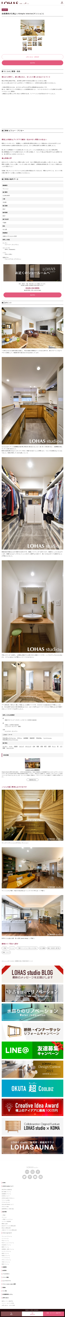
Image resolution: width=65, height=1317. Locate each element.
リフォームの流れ (6, 1200)
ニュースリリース (6, 1280)
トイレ (10, 746)
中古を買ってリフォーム (9, 738)
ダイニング (28, 746)
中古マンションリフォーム (8, 1242)
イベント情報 (5, 1277)
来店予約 (32, 63)
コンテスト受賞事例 (6, 1221)
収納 (4, 748)
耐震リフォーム (5, 1247)
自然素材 (25, 738)
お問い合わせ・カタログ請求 (8, 1305)
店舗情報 (4, 1267)
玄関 (49, 746)
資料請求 (32, 1313)
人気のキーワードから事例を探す (9, 1230)
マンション (11, 948)
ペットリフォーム (6, 1257)
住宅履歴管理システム (7, 1294)
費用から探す (5, 1223)
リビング (21, 746)
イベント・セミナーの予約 (8, 1303)
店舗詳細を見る (32, 779)
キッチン (5, 746)
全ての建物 (42, 948)
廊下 (45, 746)
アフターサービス (6, 1202)
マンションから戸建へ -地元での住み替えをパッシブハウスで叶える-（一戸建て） (32, 869)
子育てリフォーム (6, 1262)
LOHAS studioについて (7, 1186)
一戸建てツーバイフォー (7, 1219)
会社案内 (4, 1270)
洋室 (41, 746)
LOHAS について (5, 1196)
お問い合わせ (5, 1297)
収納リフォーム (5, 1264)
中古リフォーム (5, 1240)
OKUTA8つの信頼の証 (7, 1189)
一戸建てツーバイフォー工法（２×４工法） (27, 948)
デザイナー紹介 (5, 1206)
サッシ (54, 746)
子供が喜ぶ (39, 738)
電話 (11, 1313)
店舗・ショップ (6, 952)
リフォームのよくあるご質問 (9, 1284)
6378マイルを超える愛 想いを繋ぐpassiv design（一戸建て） (32, 917)
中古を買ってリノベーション (10, 739)
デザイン (19, 738)
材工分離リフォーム (6, 1191)
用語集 (4, 1287)
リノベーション (47, 738)
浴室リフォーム (5, 1253)
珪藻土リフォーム (6, 1255)
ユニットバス (10, 748)
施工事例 (4, 1211)
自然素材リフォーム (6, 1193)
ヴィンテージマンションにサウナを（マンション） (32, 817)
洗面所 (16, 746)
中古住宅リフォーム (6, 1244)
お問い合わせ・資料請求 (32, 57)
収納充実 (32, 738)
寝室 (38, 746)
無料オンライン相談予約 (7, 1301)
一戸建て (5, 948)
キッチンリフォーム (6, 1251)
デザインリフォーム (6, 1259)
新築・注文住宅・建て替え (54, 948)
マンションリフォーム (7, 1236)
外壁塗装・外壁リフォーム (8, 1249)
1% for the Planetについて (8, 1204)
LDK (34, 746)
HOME (4, 1182)
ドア (61, 746)
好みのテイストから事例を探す (9, 1225)
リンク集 (4, 1290)
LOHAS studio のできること (8, 1198)
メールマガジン (6, 1273)
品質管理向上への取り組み (8, 1208)
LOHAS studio (16, 3)
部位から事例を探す (6, 1228)
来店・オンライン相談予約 (54, 1313)
